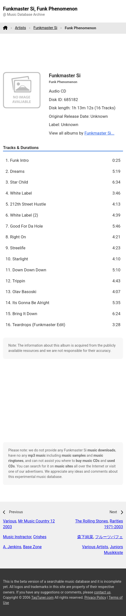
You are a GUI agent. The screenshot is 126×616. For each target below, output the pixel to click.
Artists (20, 28)
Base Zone (32, 546)
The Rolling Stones (91, 521)
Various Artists (95, 546)
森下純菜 (85, 536)
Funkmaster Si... (99, 133)
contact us (102, 592)
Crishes (39, 536)
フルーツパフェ (109, 536)
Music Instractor (17, 536)
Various (9, 521)
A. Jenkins (12, 546)
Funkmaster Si (45, 28)
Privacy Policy (95, 597)
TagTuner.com (42, 597)
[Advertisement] (63, 52)
